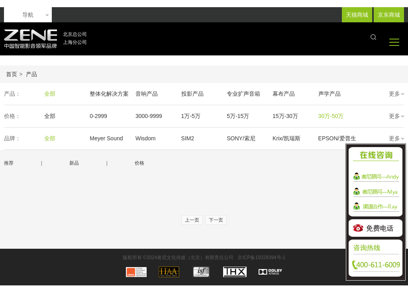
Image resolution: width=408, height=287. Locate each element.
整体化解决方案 (109, 93)
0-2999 (98, 116)
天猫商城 (357, 15)
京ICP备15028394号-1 (261, 257)
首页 (11, 74)
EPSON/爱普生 (337, 138)
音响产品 (146, 93)
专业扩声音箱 (243, 93)
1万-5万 (190, 116)
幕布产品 (284, 93)
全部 (49, 93)
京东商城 (389, 15)
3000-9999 (148, 116)
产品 (31, 74)
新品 (74, 163)
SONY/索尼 (241, 138)
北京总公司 (75, 34)
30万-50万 (331, 116)
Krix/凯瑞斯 (286, 138)
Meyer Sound (106, 138)
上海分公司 (75, 42)
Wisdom (145, 138)
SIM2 (187, 138)
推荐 (9, 163)
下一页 (216, 220)
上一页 (192, 220)
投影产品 (192, 93)
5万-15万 (238, 116)
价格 (139, 163)
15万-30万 (285, 116)
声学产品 (329, 93)
